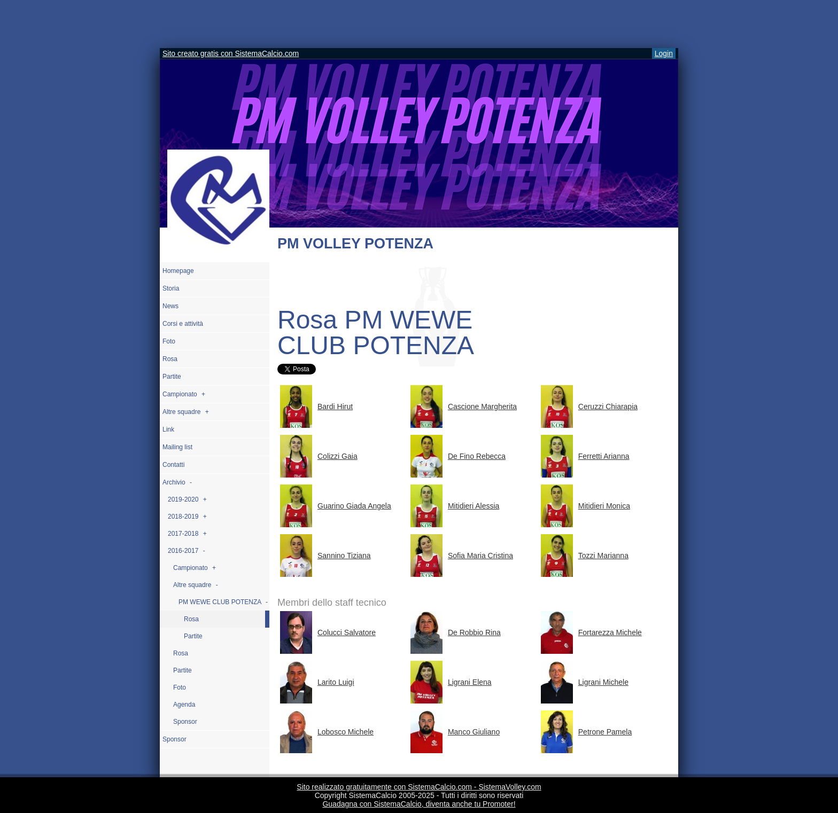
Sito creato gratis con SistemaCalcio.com (230, 53)
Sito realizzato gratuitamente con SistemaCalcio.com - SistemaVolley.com (419, 787)
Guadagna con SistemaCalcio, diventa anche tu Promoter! (418, 804)
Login (664, 53)
